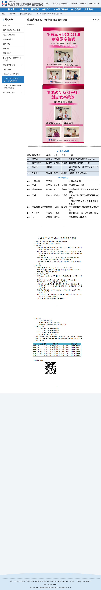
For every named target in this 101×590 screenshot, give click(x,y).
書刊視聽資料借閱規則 (11, 30)
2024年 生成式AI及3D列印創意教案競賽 (12, 80)
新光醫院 (64, 4)
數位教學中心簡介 (26, 14)
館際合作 (46, 9)
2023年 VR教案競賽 (11, 74)
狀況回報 (83, 4)
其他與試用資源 (61, 9)
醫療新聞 (6, 48)
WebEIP (74, 4)
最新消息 (6, 44)
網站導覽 (55, 4)
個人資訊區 (76, 9)
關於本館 (12, 9)
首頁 (3, 14)
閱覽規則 (6, 25)
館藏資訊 (24, 9)
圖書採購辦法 (8, 39)
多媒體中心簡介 (9, 92)
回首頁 (46, 4)
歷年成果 (7, 69)
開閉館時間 (7, 53)
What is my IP (94, 4)
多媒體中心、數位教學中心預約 (12, 59)
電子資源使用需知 (9, 35)
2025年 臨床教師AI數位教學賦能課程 (12, 87)
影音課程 (88, 9)
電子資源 (35, 9)
